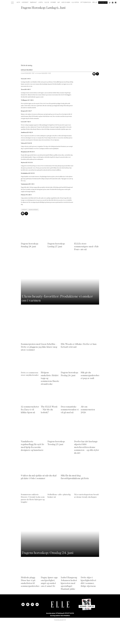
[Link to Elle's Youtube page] (32, 606)
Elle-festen (75, 2)
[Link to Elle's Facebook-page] (27, 606)
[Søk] (109, 2)
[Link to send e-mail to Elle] (37, 606)
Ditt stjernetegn (86, 2)
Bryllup (95, 2)
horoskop (24, 211)
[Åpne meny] (12, 2)
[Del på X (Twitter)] (97, 75)
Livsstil (40, 2)
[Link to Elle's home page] (60, 606)
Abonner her (103, 2)
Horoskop (25, 2)
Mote (18, 2)
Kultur (47, 2)
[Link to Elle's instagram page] (23, 606)
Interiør (53, 2)
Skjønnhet (33, 2)
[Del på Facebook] (94, 75)
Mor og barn (66, 2)
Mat (58, 2)
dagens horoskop (33, 211)
